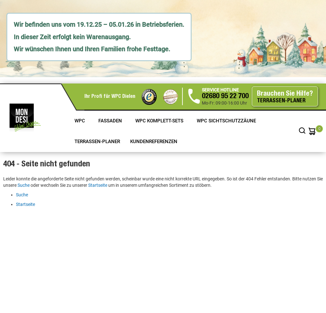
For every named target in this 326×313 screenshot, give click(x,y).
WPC (80, 121)
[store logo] (25, 118)
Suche (24, 185)
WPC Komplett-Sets (160, 121)
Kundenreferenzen (153, 141)
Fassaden (110, 121)
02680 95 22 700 (225, 96)
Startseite (97, 185)
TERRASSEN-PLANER (97, 141)
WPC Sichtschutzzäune (227, 121)
